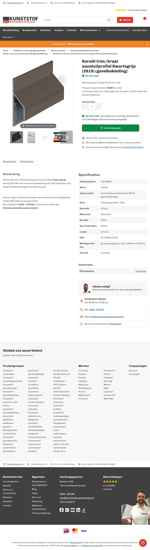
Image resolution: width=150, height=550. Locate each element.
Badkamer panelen (8, 425)
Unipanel (108, 377)
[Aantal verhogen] (99, 106)
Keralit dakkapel (61, 395)
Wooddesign (85, 388)
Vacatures (37, 501)
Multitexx (83, 384)
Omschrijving (9, 161)
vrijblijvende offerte (133, 147)
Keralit (82, 377)
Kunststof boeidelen (33, 386)
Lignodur (108, 391)
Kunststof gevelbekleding (36, 372)
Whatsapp (116, 324)
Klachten (7, 497)
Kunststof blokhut (58, 407)
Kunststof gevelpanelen (10, 386)
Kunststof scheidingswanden (12, 379)
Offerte (125, 20)
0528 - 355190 (96, 309)
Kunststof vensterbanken (36, 400)
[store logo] (20, 20)
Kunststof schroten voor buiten (10, 402)
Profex (107, 374)
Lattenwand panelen (34, 449)
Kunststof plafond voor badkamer (34, 416)
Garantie (7, 501)
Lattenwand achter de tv (59, 449)
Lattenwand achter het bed (61, 442)
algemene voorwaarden (92, 545)
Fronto (82, 391)
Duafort (83, 374)
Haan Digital (76, 542)
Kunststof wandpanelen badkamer (10, 440)
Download (141, 271)
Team (35, 493)
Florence (83, 398)
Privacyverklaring (41, 513)
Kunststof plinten (37, 437)
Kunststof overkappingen (61, 414)
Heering (108, 381)
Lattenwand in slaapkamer (60, 421)
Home (5, 50)
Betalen (7, 485)
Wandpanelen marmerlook (10, 432)
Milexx (107, 384)
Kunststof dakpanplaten (35, 393)
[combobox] (77, 20)
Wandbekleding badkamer (36, 432)
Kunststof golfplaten (8, 418)
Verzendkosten (11, 481)
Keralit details (60, 370)
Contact (7, 505)
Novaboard (109, 395)
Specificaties (27, 161)
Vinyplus (83, 381)
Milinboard (84, 395)
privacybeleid (70, 545)
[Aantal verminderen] (85, 106)
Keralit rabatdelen (59, 379)
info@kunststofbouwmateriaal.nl (107, 316)
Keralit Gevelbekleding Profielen (85, 50)
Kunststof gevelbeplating (11, 393)
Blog (34, 489)
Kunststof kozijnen (33, 379)
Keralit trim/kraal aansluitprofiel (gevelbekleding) (25, 54)
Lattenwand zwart (59, 428)
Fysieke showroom (13, 3)
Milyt (106, 388)
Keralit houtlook (61, 374)
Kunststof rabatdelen (9, 372)
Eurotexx (83, 370)
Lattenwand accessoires (34, 442)
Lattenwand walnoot (59, 435)
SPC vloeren (59, 384)
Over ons (36, 497)
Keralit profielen (58, 50)
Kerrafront (109, 370)
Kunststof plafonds (33, 407)
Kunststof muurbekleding (11, 411)
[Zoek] (108, 20)
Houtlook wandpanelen (35, 425)
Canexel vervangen (131, 372)
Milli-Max (109, 398)
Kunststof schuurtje (58, 400)
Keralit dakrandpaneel (61, 390)
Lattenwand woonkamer (9, 449)
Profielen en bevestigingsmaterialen (29, 50)
